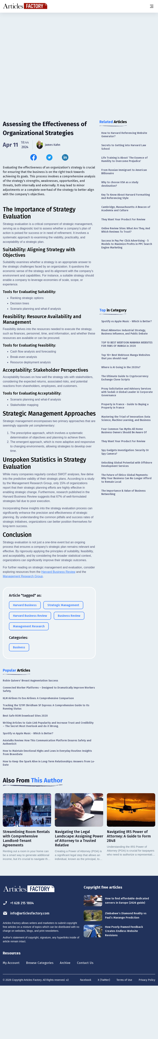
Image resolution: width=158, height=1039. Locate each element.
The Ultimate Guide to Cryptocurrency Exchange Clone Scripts (124, 378)
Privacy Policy (147, 1032)
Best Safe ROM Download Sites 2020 (25, 767)
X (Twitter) (104, 1032)
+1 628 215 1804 (20, 955)
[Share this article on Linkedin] (65, 157)
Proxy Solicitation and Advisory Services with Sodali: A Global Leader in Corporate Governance (127, 392)
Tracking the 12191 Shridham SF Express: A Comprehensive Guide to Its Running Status (46, 759)
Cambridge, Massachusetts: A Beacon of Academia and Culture (125, 208)
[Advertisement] (79, 42)
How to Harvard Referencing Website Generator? (124, 134)
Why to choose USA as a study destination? (119, 184)
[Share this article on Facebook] (33, 157)
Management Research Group (23, 628)
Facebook (85, 1032)
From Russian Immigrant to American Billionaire (124, 171)
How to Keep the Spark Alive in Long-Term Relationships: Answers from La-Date (49, 815)
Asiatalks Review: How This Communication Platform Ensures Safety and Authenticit (47, 794)
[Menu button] (151, 6)
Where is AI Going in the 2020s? (120, 367)
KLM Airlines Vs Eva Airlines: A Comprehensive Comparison (38, 750)
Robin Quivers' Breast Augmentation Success (30, 732)
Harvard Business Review (58, 623)
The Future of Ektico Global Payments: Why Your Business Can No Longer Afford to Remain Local (126, 478)
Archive (72, 1015)
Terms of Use (124, 1032)
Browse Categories (44, 1015)
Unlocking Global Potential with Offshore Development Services (126, 464)
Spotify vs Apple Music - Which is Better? (126, 321)
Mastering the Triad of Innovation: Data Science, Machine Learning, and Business (126, 418)
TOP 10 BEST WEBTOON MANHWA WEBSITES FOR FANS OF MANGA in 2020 (126, 344)
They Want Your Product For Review (123, 219)
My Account (12, 1015)
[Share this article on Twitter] (49, 157)
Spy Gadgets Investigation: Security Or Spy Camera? (125, 452)
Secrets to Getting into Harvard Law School (123, 147)
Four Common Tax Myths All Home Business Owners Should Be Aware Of (124, 430)
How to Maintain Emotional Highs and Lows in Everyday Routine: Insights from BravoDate (47, 804)
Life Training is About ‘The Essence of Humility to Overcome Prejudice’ (124, 159)
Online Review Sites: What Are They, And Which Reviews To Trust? (125, 230)
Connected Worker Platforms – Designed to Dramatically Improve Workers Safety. (49, 741)
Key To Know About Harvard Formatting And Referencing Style (125, 196)
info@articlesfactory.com (28, 965)
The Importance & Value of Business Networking (123, 492)
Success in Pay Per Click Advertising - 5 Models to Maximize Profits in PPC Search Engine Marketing (126, 244)
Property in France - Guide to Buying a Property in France (125, 406)
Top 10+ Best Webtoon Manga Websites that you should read (125, 356)
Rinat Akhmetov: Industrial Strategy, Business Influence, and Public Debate (124, 332)
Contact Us (94, 1015)
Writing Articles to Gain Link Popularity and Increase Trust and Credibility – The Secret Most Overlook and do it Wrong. (48, 776)
